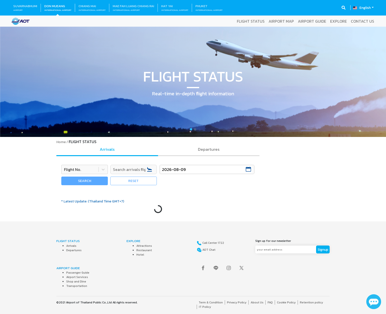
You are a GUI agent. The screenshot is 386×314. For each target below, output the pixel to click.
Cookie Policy (286, 302)
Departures (73, 250)
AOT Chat (208, 250)
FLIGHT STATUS (251, 21)
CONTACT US (362, 21)
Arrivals (71, 246)
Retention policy (311, 302)
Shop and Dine (76, 281)
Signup (323, 249)
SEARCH (84, 180)
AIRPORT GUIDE (312, 21)
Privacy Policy (236, 302)
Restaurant (144, 250)
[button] (29, 82)
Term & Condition (211, 302)
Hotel (140, 254)
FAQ (270, 302)
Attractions (144, 246)
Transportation (76, 286)
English (365, 7)
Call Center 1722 (213, 243)
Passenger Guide (77, 272)
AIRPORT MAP (281, 21)
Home (61, 142)
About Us (257, 302)
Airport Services (77, 277)
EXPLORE (338, 21)
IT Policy (205, 307)
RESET (133, 180)
